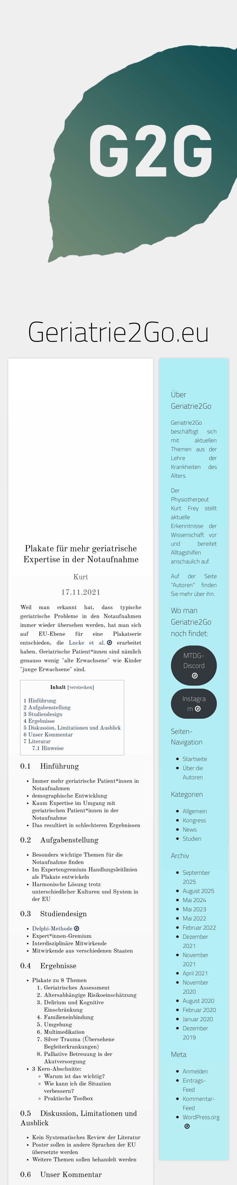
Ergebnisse (39, 721)
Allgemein (195, 811)
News (190, 829)
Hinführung (39, 701)
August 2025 (198, 890)
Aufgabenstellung (47, 708)
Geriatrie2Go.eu (118, 331)
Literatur (37, 742)
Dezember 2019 (195, 1032)
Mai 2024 (194, 899)
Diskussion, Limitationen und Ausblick (72, 728)
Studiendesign (42, 715)
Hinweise (48, 749)
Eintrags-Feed (194, 1085)
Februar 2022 (199, 927)
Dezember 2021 (195, 941)
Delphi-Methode (55, 929)
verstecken (80, 687)
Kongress (194, 820)
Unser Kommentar (48, 735)
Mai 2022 (194, 918)
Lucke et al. (90, 643)
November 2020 (196, 987)
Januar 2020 (198, 1018)
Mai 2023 (194, 909)
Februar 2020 (199, 1009)
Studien (192, 838)
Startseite (195, 758)
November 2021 (196, 959)
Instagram (194, 704)
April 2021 (195, 973)
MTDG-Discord (194, 665)
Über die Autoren (193, 772)
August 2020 (198, 1000)
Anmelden (195, 1071)
